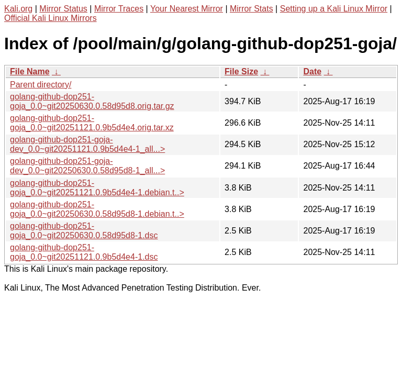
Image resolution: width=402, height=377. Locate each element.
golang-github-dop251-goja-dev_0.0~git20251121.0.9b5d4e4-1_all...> (87, 144)
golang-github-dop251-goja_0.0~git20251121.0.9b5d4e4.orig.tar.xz (92, 123)
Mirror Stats (251, 8)
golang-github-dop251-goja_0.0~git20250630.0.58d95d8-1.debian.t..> (97, 209)
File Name (30, 71)
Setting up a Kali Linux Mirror (333, 8)
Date (312, 71)
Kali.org (18, 8)
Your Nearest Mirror (186, 8)
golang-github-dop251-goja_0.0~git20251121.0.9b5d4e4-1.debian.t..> (97, 188)
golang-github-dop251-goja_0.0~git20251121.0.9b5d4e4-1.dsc (84, 252)
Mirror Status (63, 8)
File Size (241, 71)
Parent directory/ (40, 84)
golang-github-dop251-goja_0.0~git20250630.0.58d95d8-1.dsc (84, 230)
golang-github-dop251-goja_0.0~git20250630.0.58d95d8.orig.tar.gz (92, 101)
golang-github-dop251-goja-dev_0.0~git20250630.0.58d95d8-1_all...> (87, 166)
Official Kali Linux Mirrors (50, 18)
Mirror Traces (118, 8)
